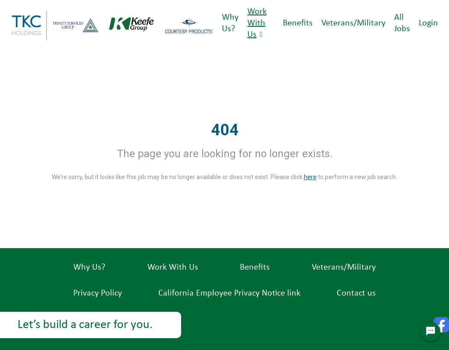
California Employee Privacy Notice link (229, 293)
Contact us (356, 293)
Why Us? (89, 267)
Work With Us (257, 23)
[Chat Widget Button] (430, 331)
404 (225, 130)
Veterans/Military (353, 23)
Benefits (298, 23)
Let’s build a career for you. (85, 325)
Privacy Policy (97, 293)
